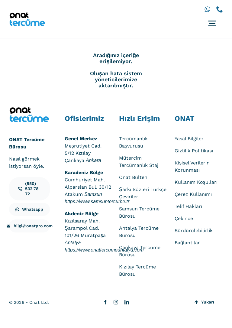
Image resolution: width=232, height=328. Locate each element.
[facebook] (105, 302)
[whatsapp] (207, 9)
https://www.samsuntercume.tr (97, 201)
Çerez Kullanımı (193, 194)
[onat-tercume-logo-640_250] (27, 14)
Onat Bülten (133, 177)
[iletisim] (29, 188)
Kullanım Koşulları (196, 182)
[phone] (219, 9)
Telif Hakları (188, 206)
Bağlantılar (187, 242)
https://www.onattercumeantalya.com (104, 249)
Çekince (184, 218)
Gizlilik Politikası (194, 151)
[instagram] (116, 302)
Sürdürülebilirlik (194, 230)
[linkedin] (126, 302)
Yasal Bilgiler (189, 138)
